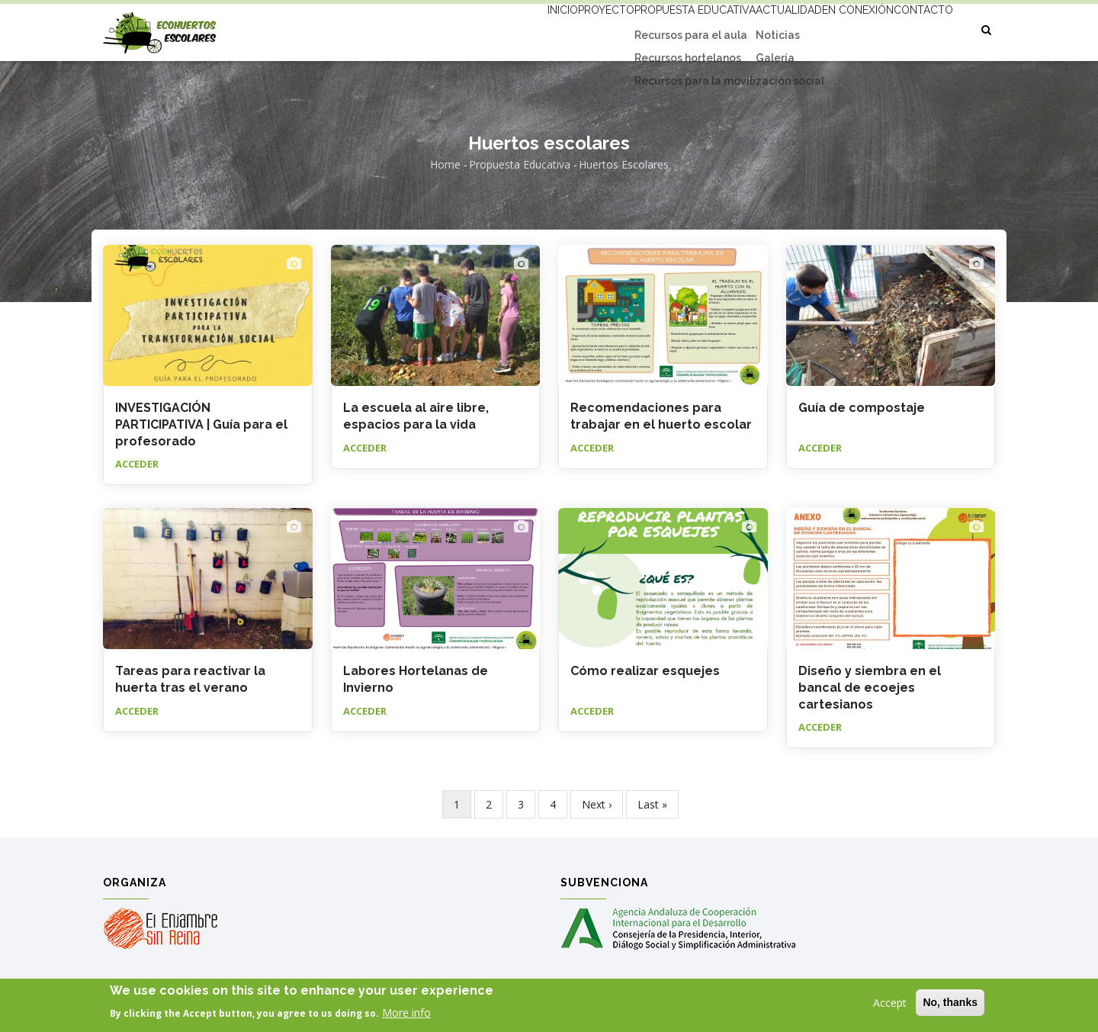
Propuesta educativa (643, 28)
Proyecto (539, 28)
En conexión (835, 28)
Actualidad (751, 28)
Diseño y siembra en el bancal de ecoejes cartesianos (869, 688)
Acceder (137, 464)
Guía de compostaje (861, 407)
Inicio (479, 28)
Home (445, 164)
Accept (890, 1003)
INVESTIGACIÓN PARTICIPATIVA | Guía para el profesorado (201, 424)
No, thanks (950, 1003)
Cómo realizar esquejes (645, 671)
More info (406, 1013)
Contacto (916, 28)
